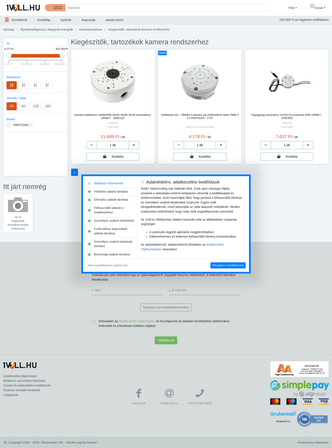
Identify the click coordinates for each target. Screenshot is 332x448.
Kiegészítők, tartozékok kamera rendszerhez (139, 29)
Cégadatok (10, 395)
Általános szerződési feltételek (24, 380)
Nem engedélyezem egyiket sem (108, 265)
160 (48, 106)
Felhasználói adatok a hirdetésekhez (106, 210)
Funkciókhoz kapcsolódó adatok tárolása (107, 231)
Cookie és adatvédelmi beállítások (26, 385)
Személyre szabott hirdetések (111, 221)
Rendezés (14, 77)
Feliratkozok (166, 340)
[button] (292, 8)
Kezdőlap (43, 20)
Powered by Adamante (313, 442)
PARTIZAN (23, 125)
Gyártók (66, 20)
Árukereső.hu (283, 421)
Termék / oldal (16, 98)
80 (23, 106)
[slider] (8, 55)
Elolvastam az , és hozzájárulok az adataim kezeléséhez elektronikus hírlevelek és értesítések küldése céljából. (164, 323)
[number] (113, 145)
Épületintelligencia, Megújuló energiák (47, 29)
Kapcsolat (88, 20)
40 (12, 106)
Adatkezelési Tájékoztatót (136, 321)
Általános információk (105, 183)
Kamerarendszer (90, 29)
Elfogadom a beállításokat (228, 265)
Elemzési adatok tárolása (108, 200)
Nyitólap (8, 29)
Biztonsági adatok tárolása (109, 254)
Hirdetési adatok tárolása (108, 191)
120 (36, 106)
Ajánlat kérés (114, 20)
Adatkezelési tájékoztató (20, 376)
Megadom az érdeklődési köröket (166, 307)
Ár (8, 43)
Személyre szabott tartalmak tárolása (110, 244)
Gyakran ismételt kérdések (21, 390)
